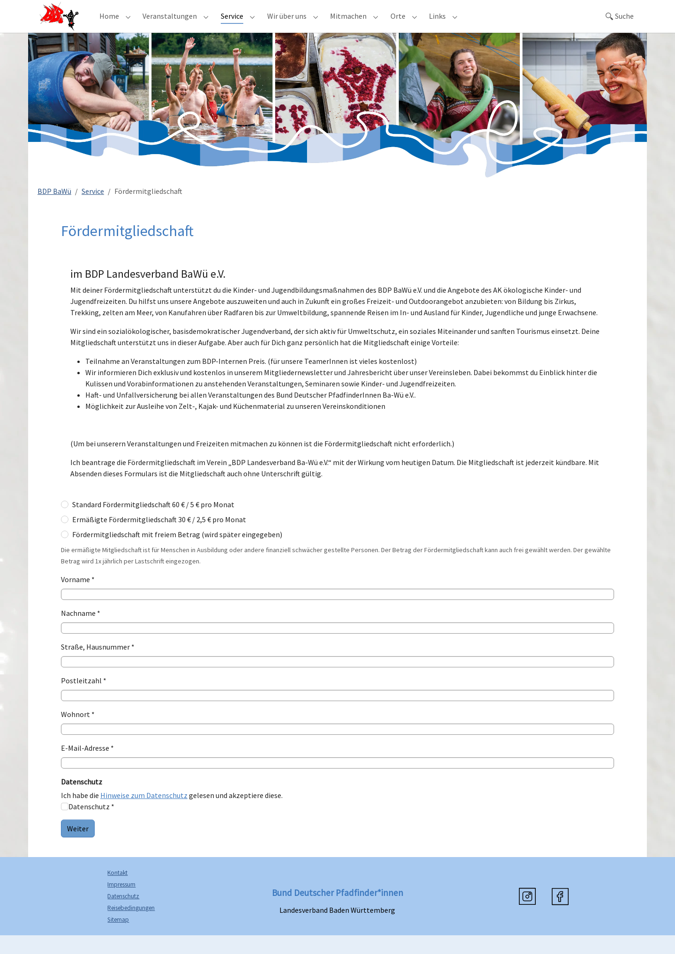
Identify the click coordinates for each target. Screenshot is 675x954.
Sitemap (118, 938)
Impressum (121, 903)
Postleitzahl (83, 699)
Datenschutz (123, 915)
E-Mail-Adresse (87, 766)
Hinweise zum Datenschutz (144, 814)
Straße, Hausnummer (98, 665)
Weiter (78, 847)
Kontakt (117, 891)
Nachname (80, 631)
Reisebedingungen (131, 927)
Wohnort (78, 733)
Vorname (78, 598)
